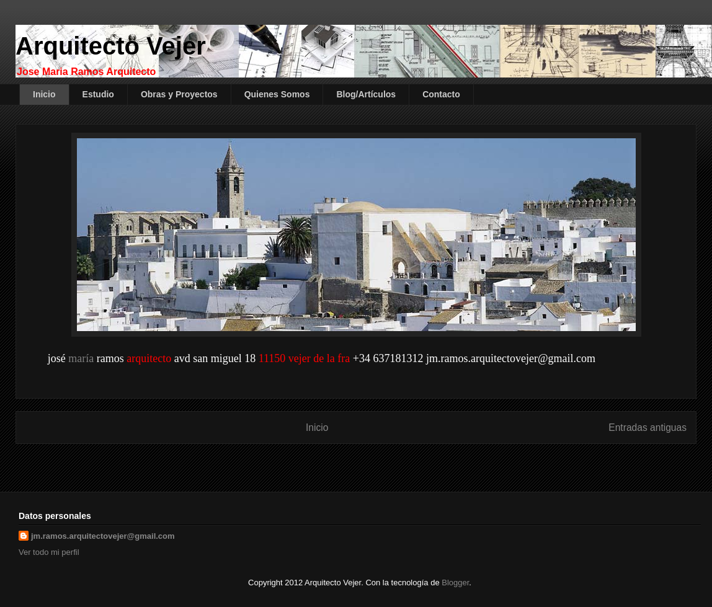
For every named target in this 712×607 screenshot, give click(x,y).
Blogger (455, 582)
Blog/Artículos (366, 94)
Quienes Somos (277, 94)
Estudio (98, 94)
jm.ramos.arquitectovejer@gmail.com (103, 536)
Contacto (441, 94)
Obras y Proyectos (179, 94)
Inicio (44, 94)
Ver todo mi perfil (49, 552)
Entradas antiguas (647, 427)
